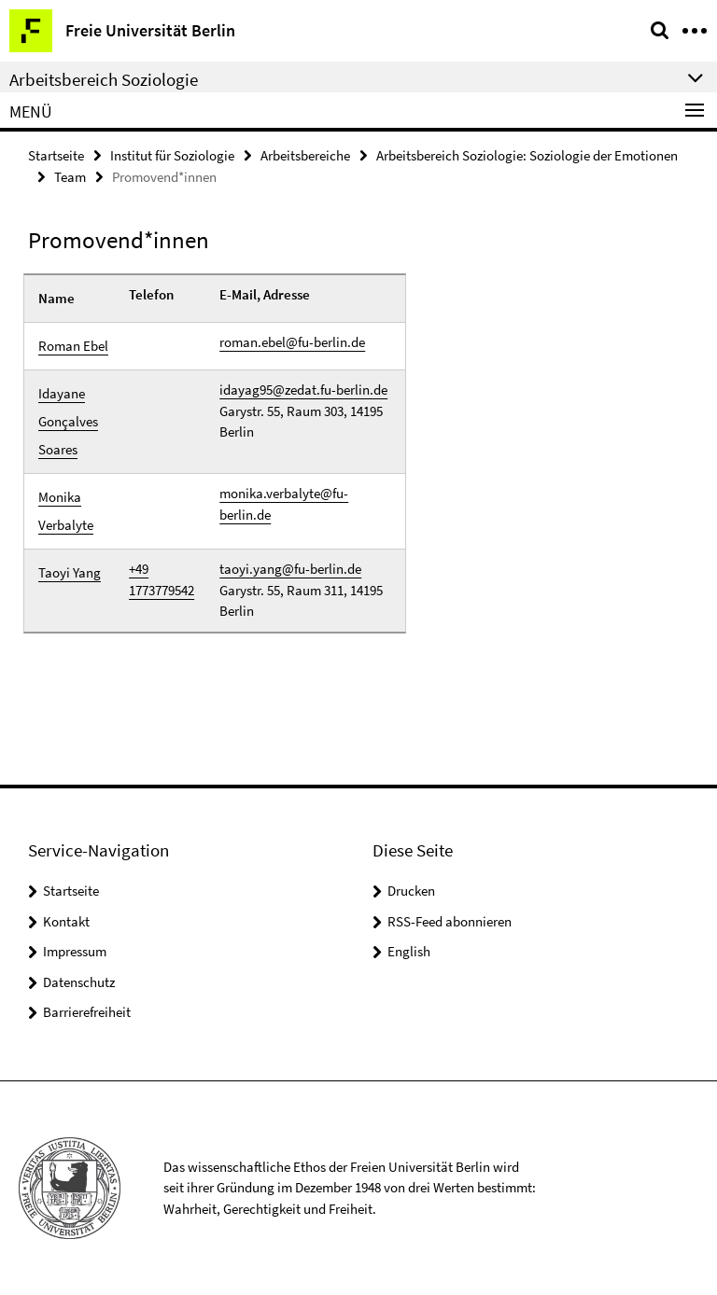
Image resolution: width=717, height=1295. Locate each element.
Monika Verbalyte (65, 511)
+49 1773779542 (161, 579)
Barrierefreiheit (87, 1012)
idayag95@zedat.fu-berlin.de (303, 389)
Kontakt (66, 921)
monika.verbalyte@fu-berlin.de (283, 503)
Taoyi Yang (69, 572)
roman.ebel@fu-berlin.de (292, 342)
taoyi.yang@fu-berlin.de (290, 569)
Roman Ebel (73, 346)
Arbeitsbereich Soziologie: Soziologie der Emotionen (527, 155)
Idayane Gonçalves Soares (68, 421)
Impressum (74, 951)
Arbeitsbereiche (305, 155)
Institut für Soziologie (172, 155)
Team (70, 177)
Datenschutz (79, 982)
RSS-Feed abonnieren (449, 921)
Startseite (56, 155)
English (408, 951)
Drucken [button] (411, 890)
